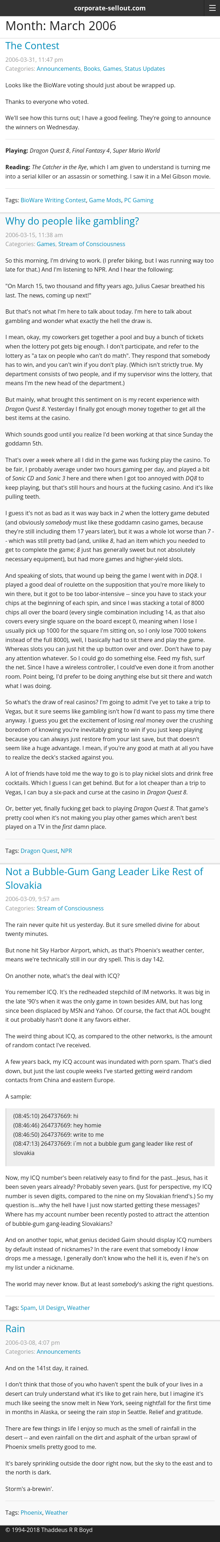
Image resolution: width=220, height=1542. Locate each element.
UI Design (51, 1308)
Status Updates (145, 69)
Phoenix (31, 1512)
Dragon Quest (39, 851)
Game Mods (105, 200)
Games (112, 69)
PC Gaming (139, 200)
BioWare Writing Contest (53, 200)
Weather (78, 1308)
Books (91, 69)
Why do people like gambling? (72, 220)
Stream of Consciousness (91, 244)
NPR (66, 851)
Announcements (59, 69)
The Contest (32, 45)
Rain (15, 1328)
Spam (27, 1308)
